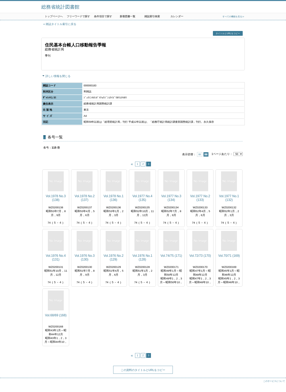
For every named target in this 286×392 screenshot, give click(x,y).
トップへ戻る (279, 385)
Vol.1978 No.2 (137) (85, 198)
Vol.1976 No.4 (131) (56, 257)
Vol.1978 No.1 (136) (113, 198)
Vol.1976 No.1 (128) (142, 257)
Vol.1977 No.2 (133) (200, 198)
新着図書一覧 (127, 16)
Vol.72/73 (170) (200, 255)
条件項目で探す (103, 16)
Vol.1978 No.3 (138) (56, 198)
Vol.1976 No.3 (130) (85, 257)
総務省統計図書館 (60, 7)
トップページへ (54, 16)
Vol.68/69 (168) (56, 315)
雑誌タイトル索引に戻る (61, 24)
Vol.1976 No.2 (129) (113, 257)
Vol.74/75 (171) (171, 255)
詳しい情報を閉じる (58, 76)
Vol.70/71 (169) (229, 255)
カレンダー (176, 16)
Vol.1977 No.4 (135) (142, 198)
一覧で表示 (199, 154)
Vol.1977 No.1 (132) (229, 198)
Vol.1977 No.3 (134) (171, 198)
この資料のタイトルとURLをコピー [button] (143, 370)
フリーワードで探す (78, 16)
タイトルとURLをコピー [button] (228, 33)
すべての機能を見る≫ (233, 16)
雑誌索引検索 (152, 16)
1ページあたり (221, 153)
